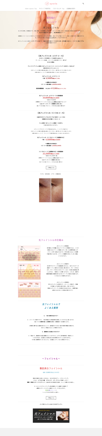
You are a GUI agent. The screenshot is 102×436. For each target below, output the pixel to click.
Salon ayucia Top (31, 8)
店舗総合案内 (71, 8)
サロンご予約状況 (44, 8)
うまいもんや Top (58, 8)
